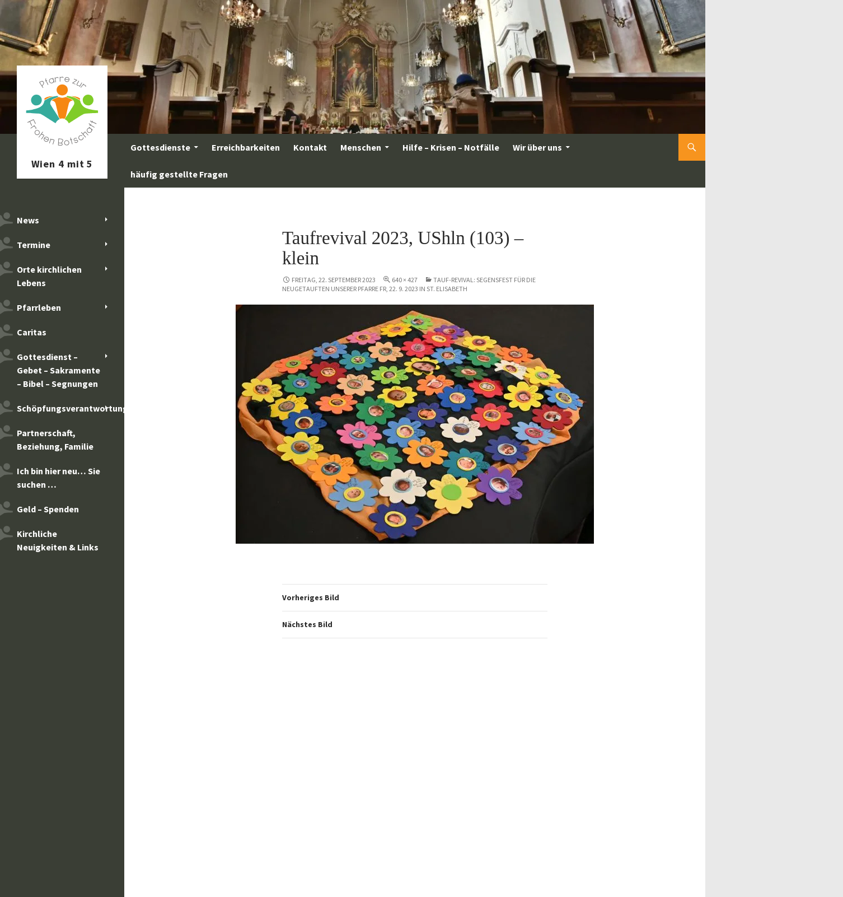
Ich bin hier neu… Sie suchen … (58, 477)
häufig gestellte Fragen (179, 174)
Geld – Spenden (48, 509)
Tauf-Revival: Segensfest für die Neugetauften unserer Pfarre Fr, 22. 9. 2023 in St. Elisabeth (409, 284)
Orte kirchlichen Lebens (49, 276)
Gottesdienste (160, 147)
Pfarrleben (39, 307)
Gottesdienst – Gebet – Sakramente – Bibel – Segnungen (58, 370)
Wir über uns (537, 147)
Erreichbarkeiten (246, 147)
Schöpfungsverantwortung (70, 408)
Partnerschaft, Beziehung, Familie (55, 439)
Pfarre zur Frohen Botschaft (62, 147)
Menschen (360, 147)
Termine (33, 244)
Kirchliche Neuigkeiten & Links (58, 540)
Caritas (31, 332)
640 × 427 (405, 279)
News (28, 220)
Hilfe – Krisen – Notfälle (450, 147)
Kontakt (310, 147)
